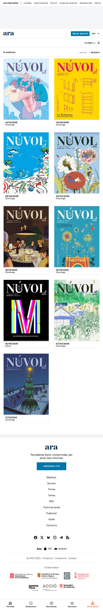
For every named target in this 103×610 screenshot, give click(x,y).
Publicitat (51, 513)
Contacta (51, 525)
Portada (10, 604)
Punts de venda (51, 507)
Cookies (72, 558)
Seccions (72, 604)
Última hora (31, 604)
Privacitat (47, 558)
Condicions (61, 558)
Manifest (51, 477)
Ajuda (51, 519)
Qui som (51, 483)
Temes (51, 495)
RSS (51, 501)
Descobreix (51, 604)
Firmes (51, 489)
